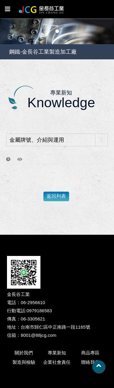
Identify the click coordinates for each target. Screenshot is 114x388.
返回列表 (56, 196)
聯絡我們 (90, 362)
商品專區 (90, 352)
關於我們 (24, 352)
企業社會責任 (57, 362)
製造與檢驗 (23, 362)
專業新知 (57, 352)
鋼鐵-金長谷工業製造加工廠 (43, 52)
